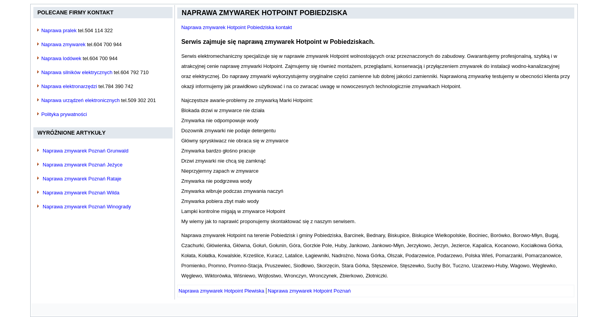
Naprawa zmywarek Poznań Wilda (81, 193)
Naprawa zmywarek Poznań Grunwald (85, 151)
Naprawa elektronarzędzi (69, 86)
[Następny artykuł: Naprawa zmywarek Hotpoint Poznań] (309, 291)
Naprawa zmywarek (63, 44)
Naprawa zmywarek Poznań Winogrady (87, 207)
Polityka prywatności (64, 114)
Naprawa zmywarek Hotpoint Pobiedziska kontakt (236, 27)
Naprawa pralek (58, 30)
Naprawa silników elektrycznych (76, 72)
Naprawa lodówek (61, 58)
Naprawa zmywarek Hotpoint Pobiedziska (264, 13)
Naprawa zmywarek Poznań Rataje (82, 179)
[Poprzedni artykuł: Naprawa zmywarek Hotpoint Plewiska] (221, 291)
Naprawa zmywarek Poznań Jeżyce (83, 165)
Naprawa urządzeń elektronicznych (80, 100)
